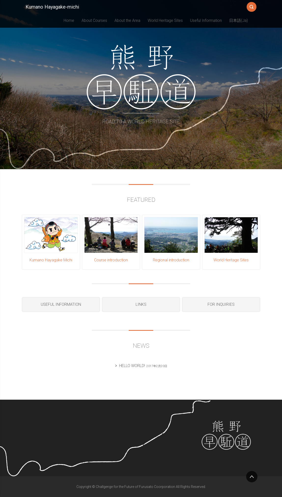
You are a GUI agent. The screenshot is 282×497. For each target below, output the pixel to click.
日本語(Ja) (238, 20)
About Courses (94, 20)
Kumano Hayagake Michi (50, 260)
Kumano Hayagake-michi (52, 7)
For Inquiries (221, 304)
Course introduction (111, 260)
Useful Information (206, 20)
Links (141, 304)
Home (69, 20)
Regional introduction (171, 260)
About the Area (127, 20)
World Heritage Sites (165, 20)
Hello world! (132, 365)
